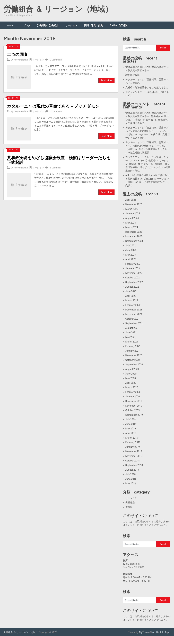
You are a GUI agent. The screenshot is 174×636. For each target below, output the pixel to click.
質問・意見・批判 (93, 25)
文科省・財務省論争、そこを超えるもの (146, 87)
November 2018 (133, 456)
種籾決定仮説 (132, 75)
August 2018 (132, 469)
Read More (106, 80)
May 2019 (130, 428)
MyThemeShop (147, 632)
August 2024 (132, 218)
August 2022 (132, 286)
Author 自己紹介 (119, 25)
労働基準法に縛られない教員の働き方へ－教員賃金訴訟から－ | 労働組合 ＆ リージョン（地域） (147, 116)
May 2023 (130, 254)
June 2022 (131, 291)
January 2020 (132, 396)
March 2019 (131, 437)
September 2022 (134, 282)
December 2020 (133, 355)
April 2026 (130, 199)
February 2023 (133, 264)
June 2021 (131, 332)
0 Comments (56, 59)
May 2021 (130, 337)
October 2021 (132, 318)
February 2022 (133, 305)
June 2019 (131, 424)
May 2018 (130, 483)
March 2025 (131, 209)
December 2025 (133, 204)
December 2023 (133, 231)
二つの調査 (17, 54)
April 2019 (130, 433)
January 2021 (132, 350)
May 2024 (130, 222)
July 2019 (130, 419)
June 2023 (131, 250)
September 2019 (134, 414)
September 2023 (134, 241)
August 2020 (132, 369)
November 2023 (133, 236)
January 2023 (132, 268)
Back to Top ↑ (163, 632)
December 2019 (133, 401)
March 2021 (131, 341)
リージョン (71, 25)
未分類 (129, 507)
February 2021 (133, 346)
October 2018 (132, 460)
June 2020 (131, 373)
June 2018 (131, 479)
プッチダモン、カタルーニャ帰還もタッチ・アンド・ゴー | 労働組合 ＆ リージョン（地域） (147, 160)
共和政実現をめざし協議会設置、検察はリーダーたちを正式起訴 (59, 160)
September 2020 (134, 364)
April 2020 (130, 382)
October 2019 (132, 410)
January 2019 (132, 447)
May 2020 (130, 378)
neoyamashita (21, 59)
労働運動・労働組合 (47, 25)
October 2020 (132, 360)
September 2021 (134, 323)
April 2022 (130, 296)
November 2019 (133, 405)
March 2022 (131, 300)
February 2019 (133, 442)
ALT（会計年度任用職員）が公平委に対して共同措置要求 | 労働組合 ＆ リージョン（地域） (147, 178)
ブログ (26, 25)
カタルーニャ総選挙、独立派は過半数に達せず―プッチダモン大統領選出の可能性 (147, 167)
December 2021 (133, 309)
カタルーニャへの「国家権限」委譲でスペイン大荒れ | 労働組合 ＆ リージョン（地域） (146, 131)
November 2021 (133, 314)
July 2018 (130, 474)
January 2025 (132, 213)
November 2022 (133, 273)
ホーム (11, 25)
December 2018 (133, 451)
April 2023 (130, 259)
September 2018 (134, 465)
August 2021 (132, 328)
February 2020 (133, 392)
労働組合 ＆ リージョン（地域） (57, 9)
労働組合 (130, 502)
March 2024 (131, 227)
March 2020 (131, 387)
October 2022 (132, 277)
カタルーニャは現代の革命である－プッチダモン (53, 106)
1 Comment (55, 167)
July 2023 (130, 245)
